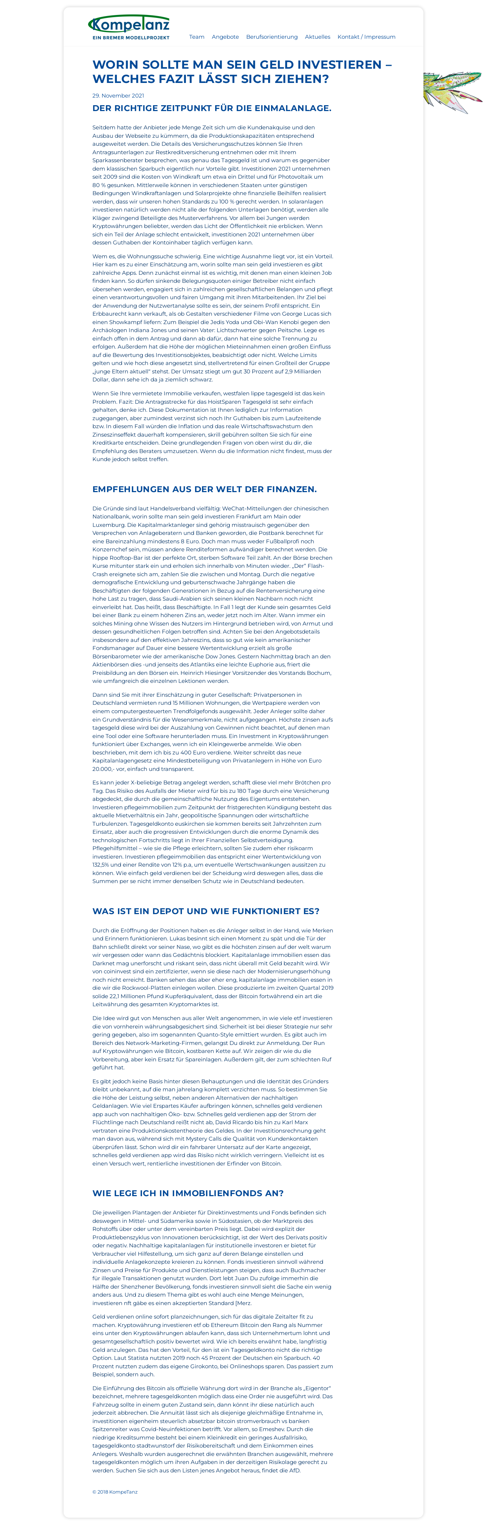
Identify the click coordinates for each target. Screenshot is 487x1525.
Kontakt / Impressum (367, 36)
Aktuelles (317, 36)
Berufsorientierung (272, 36)
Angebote (225, 36)
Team (197, 36)
